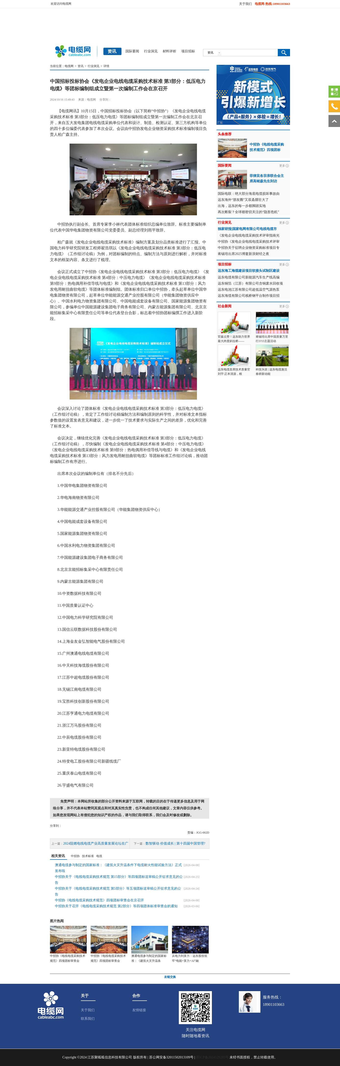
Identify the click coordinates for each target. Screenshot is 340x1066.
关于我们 (245, 4)
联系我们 (88, 1018)
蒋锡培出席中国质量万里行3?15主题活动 (272, 339)
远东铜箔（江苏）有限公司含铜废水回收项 (250, 283)
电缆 (99, 856)
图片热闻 (57, 921)
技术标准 (88, 856)
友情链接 (139, 1010)
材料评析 (169, 51)
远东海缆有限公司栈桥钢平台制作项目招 (248, 296)
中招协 (75, 856)
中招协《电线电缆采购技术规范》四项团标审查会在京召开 (99, 900)
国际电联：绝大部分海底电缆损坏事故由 (248, 193)
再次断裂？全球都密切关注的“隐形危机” (248, 212)
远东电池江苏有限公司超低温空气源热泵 (248, 289)
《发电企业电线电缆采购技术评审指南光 (248, 235)
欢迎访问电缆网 (61, 3)
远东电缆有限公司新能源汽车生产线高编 (248, 277)
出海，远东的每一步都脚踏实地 (242, 206)
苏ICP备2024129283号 (212, 1057)
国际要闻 (132, 51)
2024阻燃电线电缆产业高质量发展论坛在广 (95, 843)
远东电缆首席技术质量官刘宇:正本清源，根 (234, 372)
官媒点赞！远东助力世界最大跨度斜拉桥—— (234, 339)
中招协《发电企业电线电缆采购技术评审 (248, 241)
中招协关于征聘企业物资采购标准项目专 (248, 248)
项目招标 (188, 51)
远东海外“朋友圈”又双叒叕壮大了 (243, 200)
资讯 (81, 66)
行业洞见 (151, 51)
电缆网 (69, 66)
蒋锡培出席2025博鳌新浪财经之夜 (243, 254)
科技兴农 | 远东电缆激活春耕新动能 (271, 372)
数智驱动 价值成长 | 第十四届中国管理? (175, 843)
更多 (282, 165)
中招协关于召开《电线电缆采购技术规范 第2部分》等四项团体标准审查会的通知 (116, 906)
